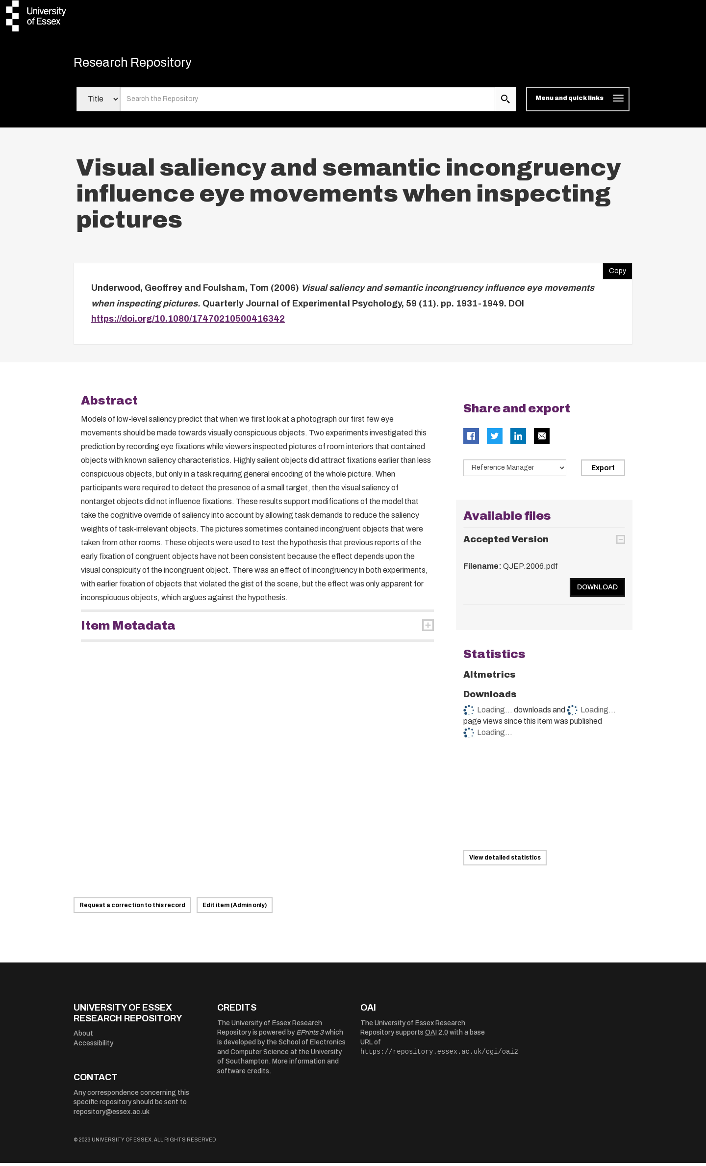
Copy (614, 272)
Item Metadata (128, 628)
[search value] (307, 102)
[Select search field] (98, 102)
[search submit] (505, 102)
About (83, 1036)
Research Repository (142, 64)
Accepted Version (506, 542)
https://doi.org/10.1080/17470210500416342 (188, 322)
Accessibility (93, 1045)
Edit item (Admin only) (234, 908)
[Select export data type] (514, 470)
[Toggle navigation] (578, 102)
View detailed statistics (505, 860)
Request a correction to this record (132, 908)
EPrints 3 (310, 1035)
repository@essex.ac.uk (112, 1114)
